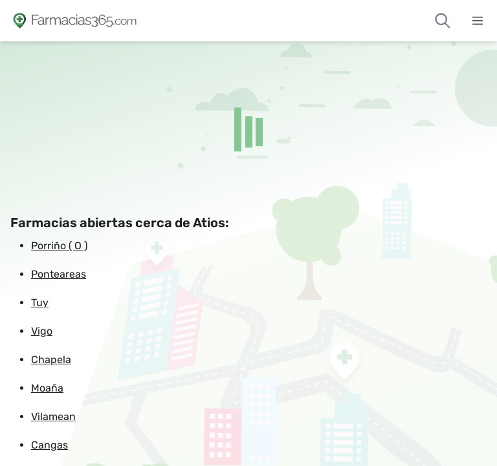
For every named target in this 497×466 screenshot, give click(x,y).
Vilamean (53, 416)
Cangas (49, 445)
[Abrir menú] (477, 20)
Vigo (41, 331)
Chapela (51, 359)
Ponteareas (58, 274)
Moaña (47, 388)
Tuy (40, 302)
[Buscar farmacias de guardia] (442, 20)
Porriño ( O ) (59, 245)
